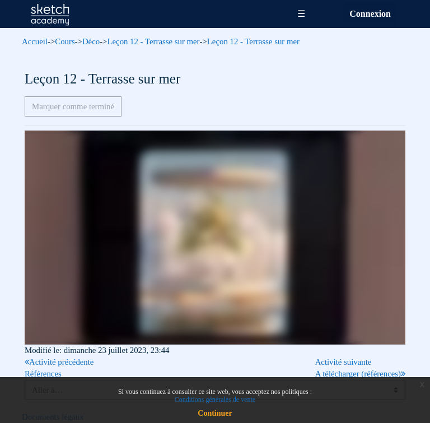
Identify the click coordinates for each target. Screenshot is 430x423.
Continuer (215, 413)
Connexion (370, 13)
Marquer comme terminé (73, 106)
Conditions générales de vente (215, 399)
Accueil (35, 41)
